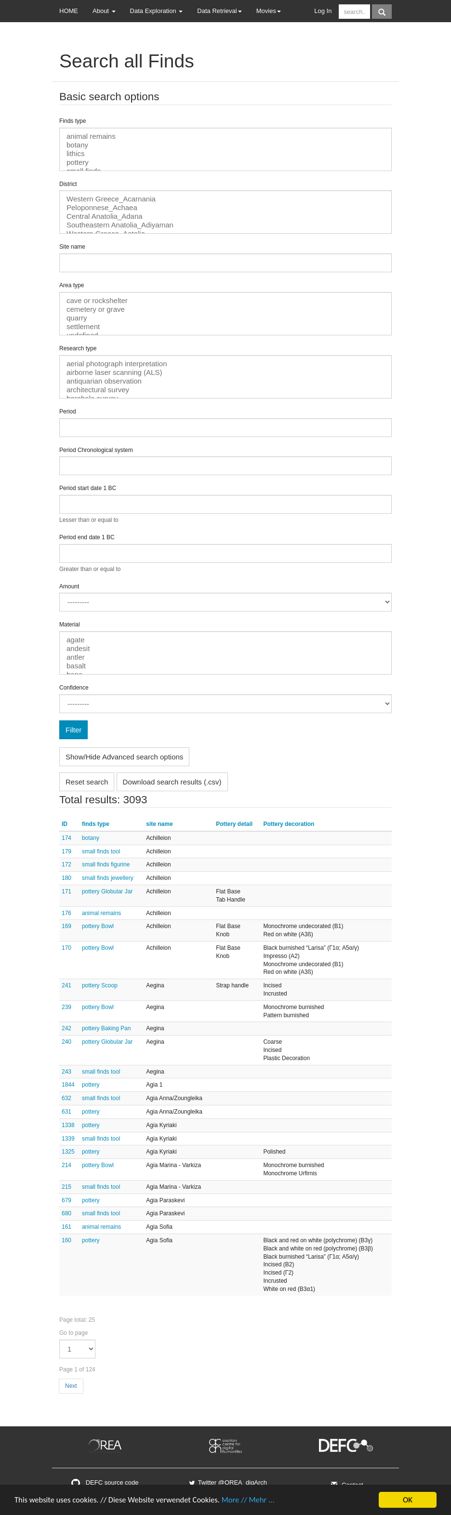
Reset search (87, 782)
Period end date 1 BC (87, 537)
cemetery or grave (225, 309)
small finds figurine (106, 864)
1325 (68, 1151)
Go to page (73, 1332)
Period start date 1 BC (87, 488)
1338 (68, 1125)
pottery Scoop (100, 985)
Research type (77, 348)
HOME (68, 10)
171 (66, 891)
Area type (71, 285)
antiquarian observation (225, 381)
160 (66, 1240)
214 (66, 1165)
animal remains (225, 136)
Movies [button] (268, 10)
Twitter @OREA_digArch (227, 1482)
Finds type (72, 121)
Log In (323, 10)
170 (66, 947)
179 (66, 851)
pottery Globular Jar (107, 891)
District (68, 184)
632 (66, 1098)
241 (66, 985)
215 (66, 1186)
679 (66, 1200)
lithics (225, 153)
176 (66, 913)
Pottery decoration (288, 824)
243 (66, 1071)
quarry (225, 318)
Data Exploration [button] (156, 10)
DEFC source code (104, 1482)
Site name (72, 246)
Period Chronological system (96, 450)
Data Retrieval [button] (219, 10)
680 (66, 1213)
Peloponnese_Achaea (225, 207)
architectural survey (225, 389)
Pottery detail (234, 824)
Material (69, 624)
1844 (68, 1084)
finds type (95, 824)
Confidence (74, 687)
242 (66, 1028)
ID (64, 824)
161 (66, 1226)
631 (66, 1111)
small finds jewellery (107, 878)
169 (66, 926)
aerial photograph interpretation (225, 363)
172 (66, 864)
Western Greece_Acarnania (225, 199)
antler (225, 657)
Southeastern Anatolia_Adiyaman (225, 225)
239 (66, 1007)
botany (225, 145)
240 (66, 1041)
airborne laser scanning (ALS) (225, 372)
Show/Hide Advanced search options (124, 757)
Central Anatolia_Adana (225, 216)
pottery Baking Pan (106, 1028)
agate (225, 640)
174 (66, 838)
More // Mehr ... (255, 1500)
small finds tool (101, 851)
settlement (225, 326)
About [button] (104, 10)
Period (67, 411)
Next (71, 1385)
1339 (68, 1138)
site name (159, 824)
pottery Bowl (98, 926)
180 (66, 878)
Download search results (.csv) (172, 782)
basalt (225, 666)
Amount (69, 586)
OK (407, 1500)
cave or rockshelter (225, 300)
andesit (225, 648)
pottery (225, 162)
